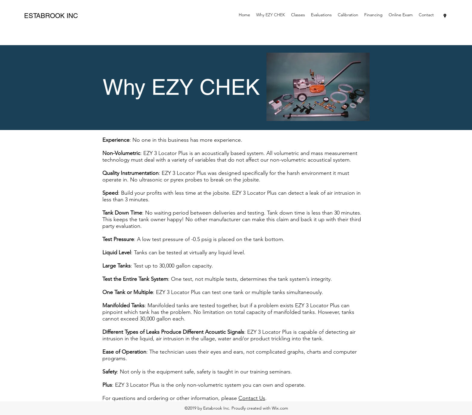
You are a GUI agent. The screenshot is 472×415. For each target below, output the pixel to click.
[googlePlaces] (445, 16)
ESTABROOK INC (51, 16)
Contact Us (251, 398)
